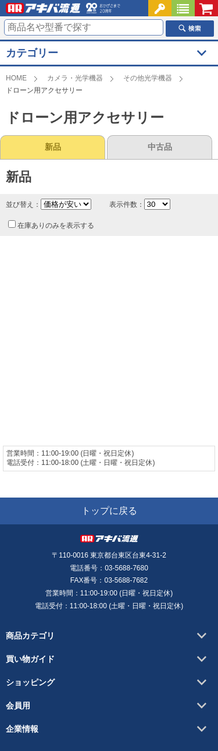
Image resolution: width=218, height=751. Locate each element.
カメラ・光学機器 (75, 78)
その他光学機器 (147, 78)
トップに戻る (109, 511)
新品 (53, 146)
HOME (16, 78)
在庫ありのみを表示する (51, 225)
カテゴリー (32, 53)
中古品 (160, 146)
